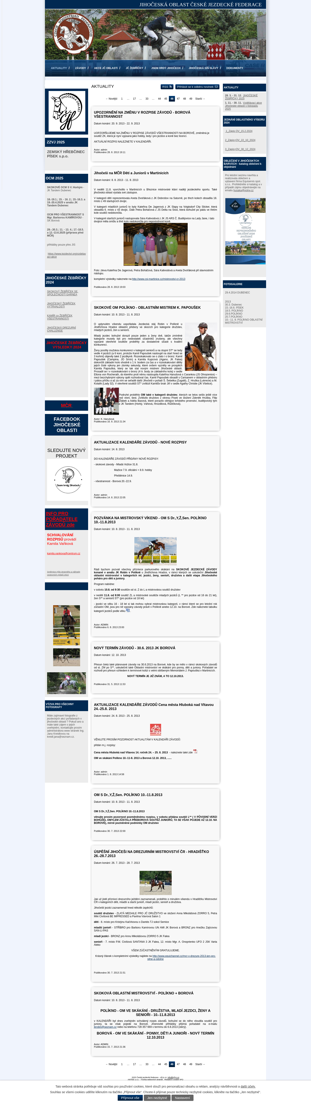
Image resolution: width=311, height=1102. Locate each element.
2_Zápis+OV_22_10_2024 (240, 140)
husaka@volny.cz (243, 190)
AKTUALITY (59, 68)
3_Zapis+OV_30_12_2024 (240, 149)
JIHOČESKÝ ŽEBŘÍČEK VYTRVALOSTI (61, 305)
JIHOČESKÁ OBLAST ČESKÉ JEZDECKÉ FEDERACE (201, 4)
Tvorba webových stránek (152, 1079)
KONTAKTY (58, 84)
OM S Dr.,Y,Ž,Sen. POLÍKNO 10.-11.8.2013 (128, 795)
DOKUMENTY (234, 68)
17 (134, 98)
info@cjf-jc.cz (173, 1077)
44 (159, 98)
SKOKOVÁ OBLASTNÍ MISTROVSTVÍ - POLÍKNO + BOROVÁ (144, 993)
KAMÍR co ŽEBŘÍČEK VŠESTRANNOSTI (59, 317)
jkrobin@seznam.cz (105, 1026)
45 (165, 98)
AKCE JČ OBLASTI (106, 68)
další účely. (248, 1086)
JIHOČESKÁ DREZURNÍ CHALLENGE (61, 329)
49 (190, 98)
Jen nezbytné (157, 1098)
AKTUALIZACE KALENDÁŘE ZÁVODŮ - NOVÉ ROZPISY (140, 442)
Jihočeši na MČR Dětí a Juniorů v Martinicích (131, 173)
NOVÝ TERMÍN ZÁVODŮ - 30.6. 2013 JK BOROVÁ (134, 648)
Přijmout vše (130, 1098)
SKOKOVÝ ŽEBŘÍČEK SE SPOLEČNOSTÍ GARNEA (62, 293)
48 (184, 98)
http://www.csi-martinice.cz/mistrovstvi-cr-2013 (158, 279)
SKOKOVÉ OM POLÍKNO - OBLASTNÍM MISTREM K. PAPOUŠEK (147, 307)
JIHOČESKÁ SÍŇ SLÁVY (203, 68)
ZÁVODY (80, 68)
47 (178, 98)
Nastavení (182, 1098)
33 (147, 98)
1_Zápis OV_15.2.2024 (238, 131)
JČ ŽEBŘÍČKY (134, 68)
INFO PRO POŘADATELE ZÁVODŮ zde (62, 519)
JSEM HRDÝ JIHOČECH (165, 68)
